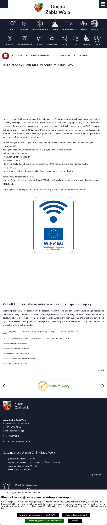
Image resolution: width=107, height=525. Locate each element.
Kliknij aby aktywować (26, 487)
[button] (103, 4)
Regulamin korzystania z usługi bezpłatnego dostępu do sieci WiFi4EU (55, 189)
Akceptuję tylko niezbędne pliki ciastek (45, 521)
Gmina (52, 9)
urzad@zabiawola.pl (16, 431)
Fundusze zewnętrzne (40, 55)
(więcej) (57, 462)
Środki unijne (64, 55)
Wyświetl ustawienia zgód (76, 515)
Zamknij (75, 521)
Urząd (19, 55)
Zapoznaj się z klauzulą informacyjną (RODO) (37, 515)
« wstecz (100, 370)
